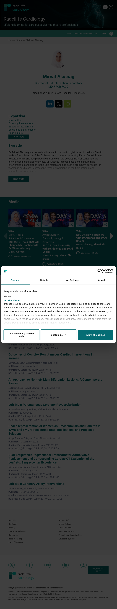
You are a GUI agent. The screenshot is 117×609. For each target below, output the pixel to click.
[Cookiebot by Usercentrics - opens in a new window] (99, 271)
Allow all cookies (95, 334)
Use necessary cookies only (21, 334)
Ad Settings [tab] (72, 280)
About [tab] (101, 280)
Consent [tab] (15, 280)
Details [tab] (44, 280)
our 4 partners (12, 300)
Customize (58, 334)
